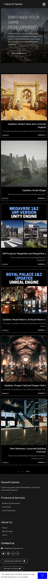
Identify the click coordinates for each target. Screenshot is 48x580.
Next (28, 471)
